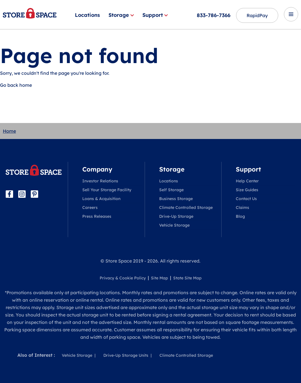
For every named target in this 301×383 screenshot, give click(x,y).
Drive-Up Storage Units (125, 355)
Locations (87, 15)
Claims (242, 207)
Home (9, 131)
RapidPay (257, 15)
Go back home (16, 85)
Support (155, 15)
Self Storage (171, 189)
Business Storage (176, 198)
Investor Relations (100, 181)
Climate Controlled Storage (186, 207)
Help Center (247, 181)
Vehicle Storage (174, 225)
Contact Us (246, 198)
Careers (90, 207)
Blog (240, 216)
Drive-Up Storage (176, 216)
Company (97, 169)
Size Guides (247, 189)
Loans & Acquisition (101, 198)
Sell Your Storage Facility (106, 189)
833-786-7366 (213, 15)
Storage (121, 15)
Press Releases (96, 216)
